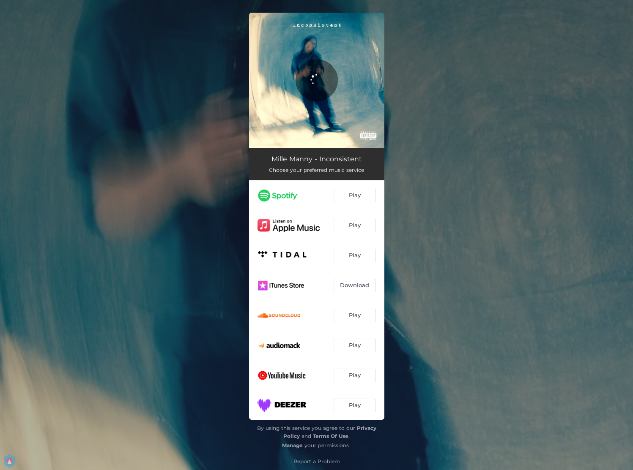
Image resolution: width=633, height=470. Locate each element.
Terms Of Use (330, 436)
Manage (292, 445)
